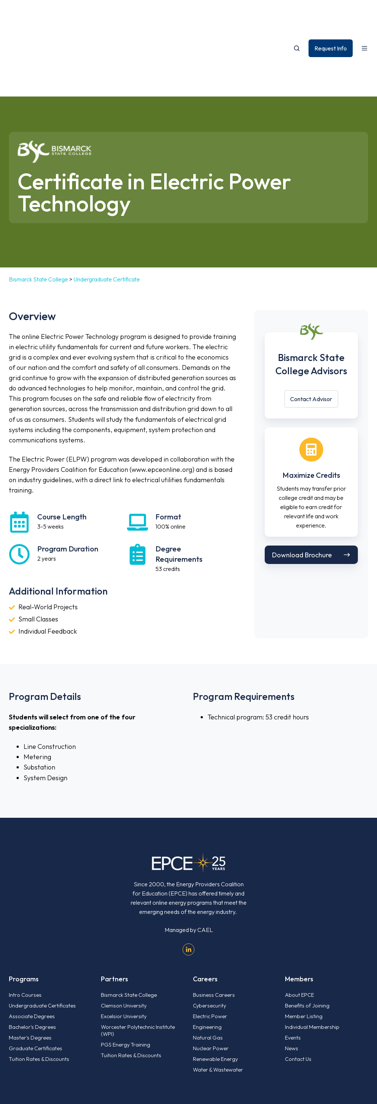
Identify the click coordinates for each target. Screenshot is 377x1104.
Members (299, 918)
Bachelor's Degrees (32, 965)
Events (293, 976)
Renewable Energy (215, 997)
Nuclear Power (211, 987)
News (291, 987)
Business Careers (214, 933)
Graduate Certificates (35, 987)
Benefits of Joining (307, 944)
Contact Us (298, 997)
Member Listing (304, 954)
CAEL (205, 868)
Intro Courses (25, 933)
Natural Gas (208, 976)
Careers (205, 918)
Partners (114, 918)
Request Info (330, 17)
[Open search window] (296, 17)
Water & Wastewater (218, 1008)
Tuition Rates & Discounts (39, 997)
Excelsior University (124, 954)
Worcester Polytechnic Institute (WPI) (138, 969)
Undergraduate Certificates (42, 944)
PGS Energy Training (125, 983)
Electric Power (210, 954)
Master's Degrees (30, 976)
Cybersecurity (209, 944)
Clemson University (124, 944)
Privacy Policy (350, 1064)
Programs (24, 918)
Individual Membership (312, 965)
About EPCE (299, 933)
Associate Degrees (32, 954)
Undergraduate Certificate (107, 218)
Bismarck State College (38, 218)
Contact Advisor (311, 337)
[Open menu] (364, 17)
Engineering (207, 965)
